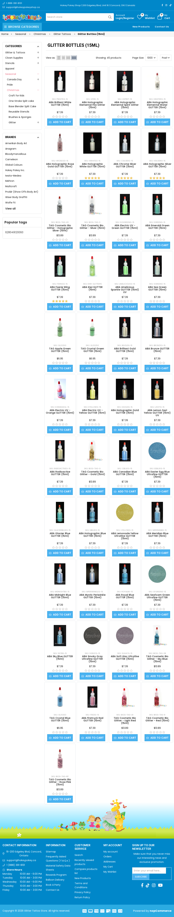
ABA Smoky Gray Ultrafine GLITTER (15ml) (92, 659)
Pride (10, 84)
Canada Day (14, 79)
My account (110, 851)
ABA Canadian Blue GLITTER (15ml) (125, 473)
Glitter (12, 122)
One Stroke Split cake (21, 101)
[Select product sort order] (166, 58)
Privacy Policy (83, 892)
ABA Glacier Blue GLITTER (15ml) (60, 535)
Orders (107, 856)
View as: (50, 57)
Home (4, 34)
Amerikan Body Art (16, 143)
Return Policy (82, 897)
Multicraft (11, 186)
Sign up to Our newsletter (143, 847)
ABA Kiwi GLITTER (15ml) (92, 288)
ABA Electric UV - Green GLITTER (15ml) (125, 227)
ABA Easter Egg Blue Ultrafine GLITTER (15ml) (157, 474)
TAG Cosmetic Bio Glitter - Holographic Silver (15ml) (60, 228)
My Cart (108, 866)
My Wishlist (109, 871)
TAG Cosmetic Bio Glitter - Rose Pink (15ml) (60, 782)
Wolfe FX (10, 202)
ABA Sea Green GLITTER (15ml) (157, 288)
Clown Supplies (14, 57)
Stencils (9, 63)
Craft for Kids (16, 95)
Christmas (13, 90)
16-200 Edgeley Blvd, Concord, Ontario (24, 853)
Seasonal (10, 74)
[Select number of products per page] (151, 58)
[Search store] (80, 17)
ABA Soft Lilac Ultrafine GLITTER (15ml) (125, 658)
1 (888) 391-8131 (16, 865)
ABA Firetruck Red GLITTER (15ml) (92, 719)
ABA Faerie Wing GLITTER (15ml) (60, 288)
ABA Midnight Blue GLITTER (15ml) (60, 596)
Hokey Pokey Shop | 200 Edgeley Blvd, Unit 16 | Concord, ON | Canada (97, 5)
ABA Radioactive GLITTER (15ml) (60, 473)
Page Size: (138, 57)
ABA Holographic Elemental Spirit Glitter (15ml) (125, 105)
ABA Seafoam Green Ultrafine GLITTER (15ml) (157, 597)
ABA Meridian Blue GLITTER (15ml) (157, 535)
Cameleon (11, 159)
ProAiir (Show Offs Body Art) (21, 191)
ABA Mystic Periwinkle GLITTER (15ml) (92, 596)
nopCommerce (160, 911)
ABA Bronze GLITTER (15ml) (157, 350)
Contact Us (162, 26)
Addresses (109, 861)
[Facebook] (162, 5)
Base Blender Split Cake (22, 106)
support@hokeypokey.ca (21, 860)
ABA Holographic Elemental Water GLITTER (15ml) (157, 105)
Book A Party (53, 885)
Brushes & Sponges (20, 117)
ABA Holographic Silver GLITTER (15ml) (157, 165)
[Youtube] (160, 885)
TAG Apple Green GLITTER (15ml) (60, 350)
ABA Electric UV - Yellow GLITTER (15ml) (92, 411)
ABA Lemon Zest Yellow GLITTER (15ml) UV (157, 413)
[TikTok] (170, 5)
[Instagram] (166, 5)
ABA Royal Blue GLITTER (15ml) (125, 596)
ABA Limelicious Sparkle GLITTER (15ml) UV (125, 289)
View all (10, 209)
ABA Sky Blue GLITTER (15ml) (60, 658)
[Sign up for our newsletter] (149, 871)
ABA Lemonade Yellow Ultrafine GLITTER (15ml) (124, 536)
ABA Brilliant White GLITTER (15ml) (60, 104)
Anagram (10, 148)
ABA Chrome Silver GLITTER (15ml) (125, 165)
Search (79, 855)
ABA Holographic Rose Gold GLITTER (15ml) (60, 165)
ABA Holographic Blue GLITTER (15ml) (92, 535)
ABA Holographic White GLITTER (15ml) (92, 165)
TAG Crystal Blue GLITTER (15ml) (59, 719)
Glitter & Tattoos (15, 52)
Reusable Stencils (19, 111)
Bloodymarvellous (15, 154)
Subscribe (141, 876)
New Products (141, 26)
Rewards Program (56, 875)
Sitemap (51, 851)
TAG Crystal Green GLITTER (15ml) (92, 350)
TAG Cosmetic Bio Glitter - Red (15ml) (157, 719)
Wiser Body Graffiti (16, 197)
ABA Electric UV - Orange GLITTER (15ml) (60, 411)
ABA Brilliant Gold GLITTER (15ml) (125, 350)
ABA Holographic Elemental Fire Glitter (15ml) (92, 105)
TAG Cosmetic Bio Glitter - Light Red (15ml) (125, 720)
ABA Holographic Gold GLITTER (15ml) (125, 411)
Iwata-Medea (13, 175)
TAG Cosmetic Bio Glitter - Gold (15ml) (92, 473)
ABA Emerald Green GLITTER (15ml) (157, 227)
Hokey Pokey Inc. (15, 170)
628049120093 (14, 232)
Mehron (9, 181)
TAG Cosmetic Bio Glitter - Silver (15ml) (92, 227)
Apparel (9, 68)
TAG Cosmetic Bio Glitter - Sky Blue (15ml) (157, 659)
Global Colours (13, 164)
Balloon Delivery (55, 879)
